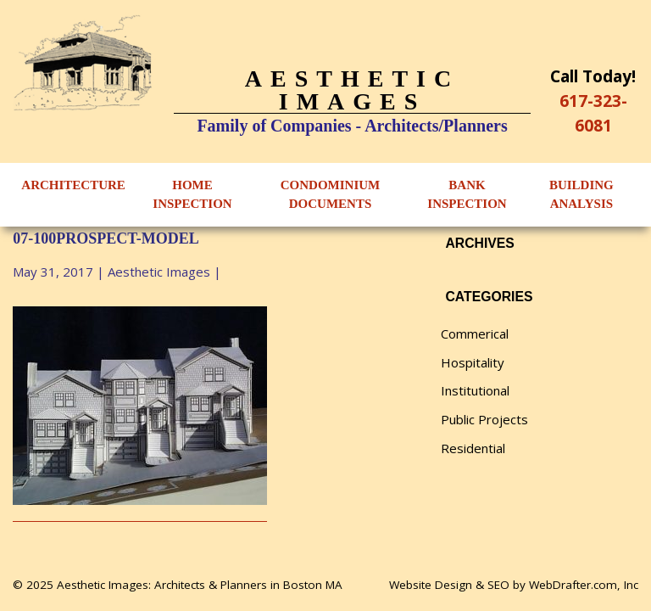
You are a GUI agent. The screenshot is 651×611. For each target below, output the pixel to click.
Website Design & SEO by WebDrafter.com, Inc (513, 584)
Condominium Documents (331, 194)
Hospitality (472, 362)
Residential (473, 448)
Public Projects (484, 419)
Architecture (73, 185)
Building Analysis (581, 194)
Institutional (475, 390)
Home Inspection (192, 194)
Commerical (475, 333)
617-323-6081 (593, 113)
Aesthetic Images (159, 271)
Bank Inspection (466, 194)
